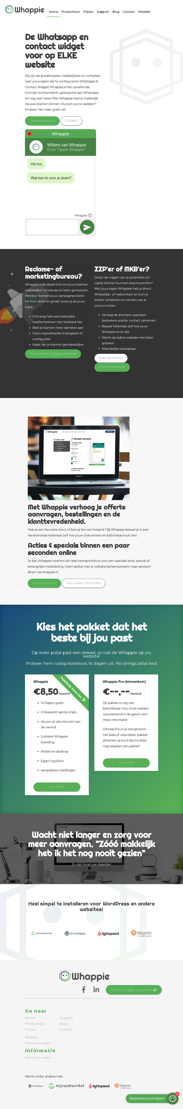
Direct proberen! (112, 367)
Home (53, 12)
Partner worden (38, 1042)
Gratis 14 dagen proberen (134, 989)
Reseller (144, 12)
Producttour (70, 12)
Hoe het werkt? (111, 358)
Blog (115, 12)
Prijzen (88, 12)
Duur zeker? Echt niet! (85, 583)
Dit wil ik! (57, 786)
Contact (129, 12)
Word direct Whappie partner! (53, 354)
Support (103, 12)
